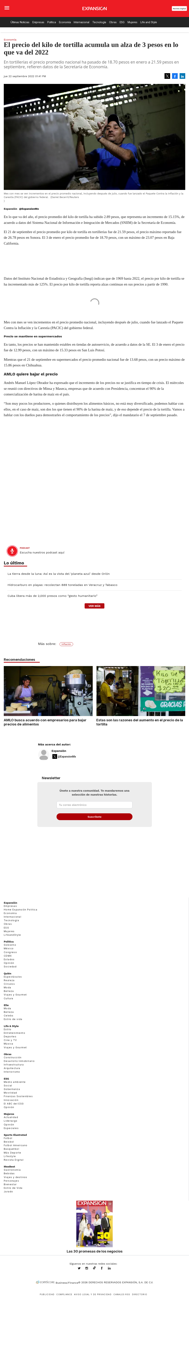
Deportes (10, 1036)
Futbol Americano (15, 1145)
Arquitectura (12, 1068)
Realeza (9, 980)
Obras (112, 22)
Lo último (14, 563)
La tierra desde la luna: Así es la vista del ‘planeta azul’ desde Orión (59, 574)
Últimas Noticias (20, 22)
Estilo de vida (13, 1019)
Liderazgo (11, 1120)
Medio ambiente (15, 1082)
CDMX (8, 955)
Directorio (139, 1294)
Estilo (7, 1029)
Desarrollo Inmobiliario (19, 1061)
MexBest (9, 1166)
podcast (25, 548)
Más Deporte (12, 1152)
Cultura (8, 998)
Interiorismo (12, 1071)
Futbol (8, 1138)
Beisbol (9, 1141)
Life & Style (11, 1026)
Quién (7, 973)
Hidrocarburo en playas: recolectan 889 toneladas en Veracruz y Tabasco (62, 585)
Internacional (81, 22)
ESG (122, 22)
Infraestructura (14, 1064)
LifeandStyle (12, 934)
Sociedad (10, 966)
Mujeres (132, 22)
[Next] (181, 689)
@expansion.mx (94, 1268)
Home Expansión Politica (20, 909)
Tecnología (99, 22)
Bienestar (10, 1184)
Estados (9, 959)
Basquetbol (11, 1148)
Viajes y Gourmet (15, 994)
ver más (94, 605)
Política (51, 22)
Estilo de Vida (13, 1188)
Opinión (9, 963)
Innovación (11, 1100)
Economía (65, 22)
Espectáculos (13, 976)
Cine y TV (10, 1040)
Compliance (64, 1294)
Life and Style (148, 22)
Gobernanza (12, 1089)
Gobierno (10, 944)
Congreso (10, 952)
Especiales (11, 1128)
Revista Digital (179, 9)
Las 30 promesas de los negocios (94, 1251)
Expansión (59, 751)
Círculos (9, 983)
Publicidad (47, 1294)
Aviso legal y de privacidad (93, 1294)
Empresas (38, 22)
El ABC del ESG (14, 1103)
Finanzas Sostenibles (18, 1096)
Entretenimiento (14, 1033)
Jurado (8, 1191)
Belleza (9, 991)
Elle (6, 1005)
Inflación (66, 644)
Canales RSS (121, 1294)
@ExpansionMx (29, 208)
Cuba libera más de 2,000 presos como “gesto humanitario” (52, 596)
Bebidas (9, 1173)
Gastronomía (12, 1169)
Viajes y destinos (15, 1177)
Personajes (11, 1180)
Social (8, 1085)
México (9, 948)
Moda (7, 987)
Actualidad (11, 1117)
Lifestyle (10, 1156)
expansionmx (89, 1268)
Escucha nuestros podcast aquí (42, 552)
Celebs (8, 1015)
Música (8, 1043)
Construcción (13, 1057)
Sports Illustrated (15, 1134)
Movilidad (10, 1092)
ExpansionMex (104, 1268)
